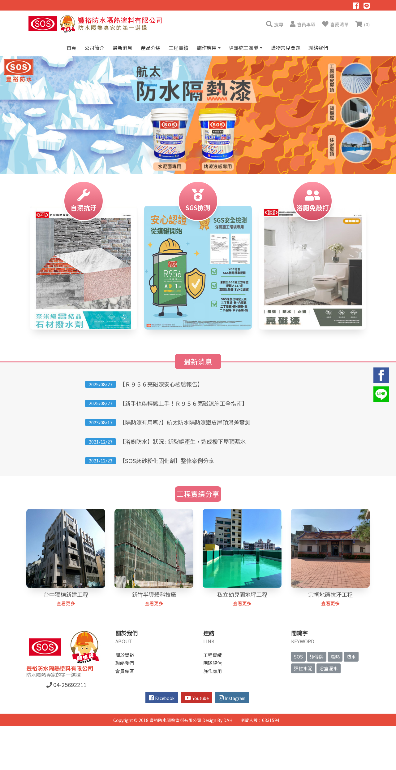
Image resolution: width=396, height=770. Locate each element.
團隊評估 (212, 663)
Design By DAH (217, 720)
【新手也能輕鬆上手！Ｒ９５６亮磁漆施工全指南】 (183, 403)
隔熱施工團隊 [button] (244, 47)
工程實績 (178, 47)
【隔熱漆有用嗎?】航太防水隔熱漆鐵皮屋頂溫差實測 (184, 422)
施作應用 (212, 671)
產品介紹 (151, 47)
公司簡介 (94, 47)
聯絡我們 (318, 47)
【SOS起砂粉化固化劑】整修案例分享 (166, 461)
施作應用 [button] (207, 47)
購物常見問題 (285, 47)
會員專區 (124, 671)
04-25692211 (66, 684)
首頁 (71, 47)
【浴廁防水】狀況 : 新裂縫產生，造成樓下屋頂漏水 (182, 441)
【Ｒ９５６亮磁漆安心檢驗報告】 (161, 384)
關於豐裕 (124, 655)
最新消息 (122, 47)
